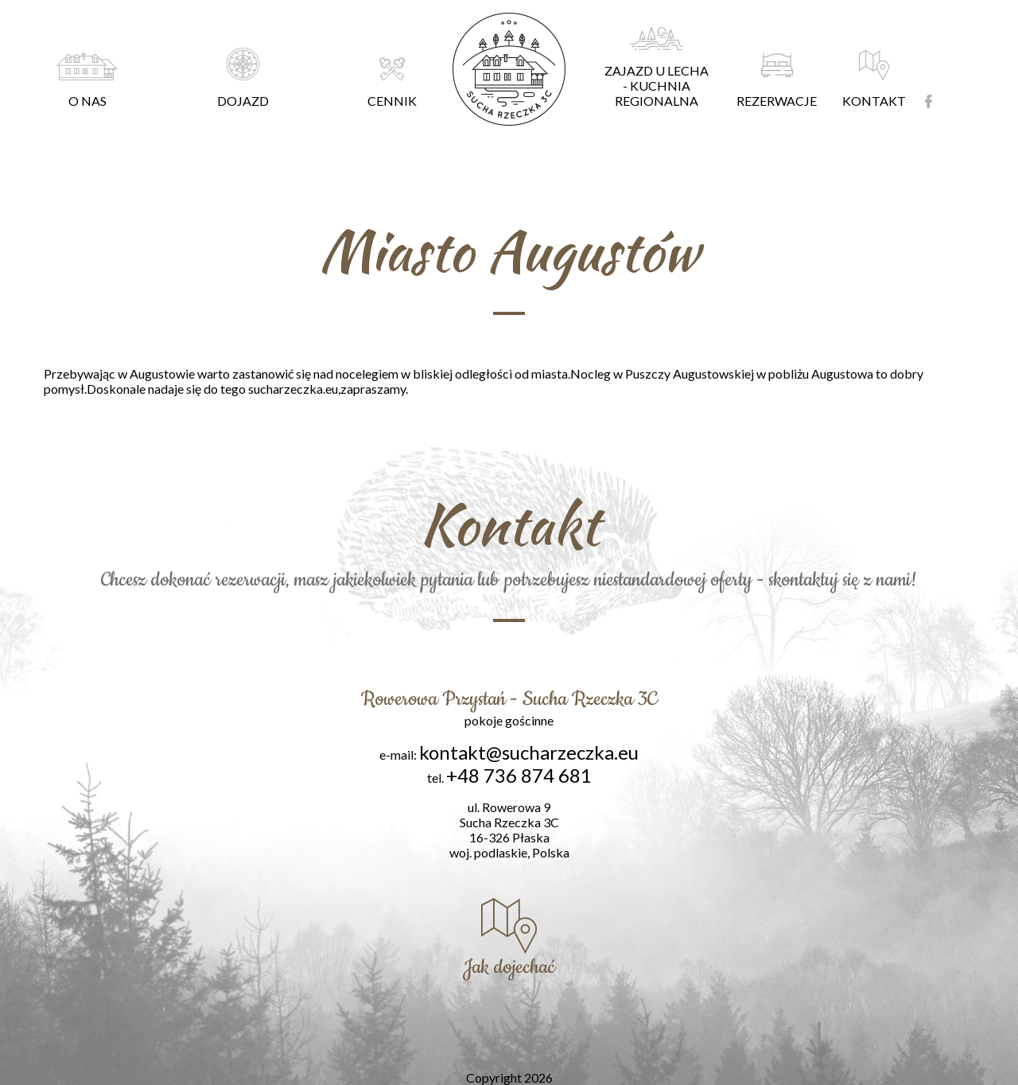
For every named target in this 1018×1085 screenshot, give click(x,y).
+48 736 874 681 (519, 775)
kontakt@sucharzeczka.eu (529, 752)
